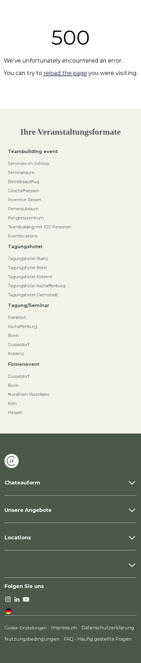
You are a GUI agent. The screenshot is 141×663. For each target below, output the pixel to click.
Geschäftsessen (23, 190)
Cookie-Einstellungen (26, 627)
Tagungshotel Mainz (28, 258)
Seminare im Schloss (28, 163)
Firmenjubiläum (23, 208)
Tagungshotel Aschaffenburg (37, 285)
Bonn (13, 335)
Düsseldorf (18, 344)
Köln (12, 403)
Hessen (15, 412)
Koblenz (16, 353)
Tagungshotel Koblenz (30, 276)
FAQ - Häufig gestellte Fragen (98, 639)
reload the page (65, 73)
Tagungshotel (25, 246)
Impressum (64, 627)
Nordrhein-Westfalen (28, 394)
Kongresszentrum (26, 217)
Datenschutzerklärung (107, 627)
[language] (8, 611)
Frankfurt (17, 317)
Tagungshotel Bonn (27, 267)
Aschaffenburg (22, 326)
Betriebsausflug (23, 181)
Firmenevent (23, 364)
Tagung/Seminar (28, 305)
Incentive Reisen (24, 199)
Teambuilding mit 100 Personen (39, 226)
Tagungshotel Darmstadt (33, 294)
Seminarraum (21, 172)
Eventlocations (22, 236)
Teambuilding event (33, 151)
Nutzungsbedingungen (32, 639)
